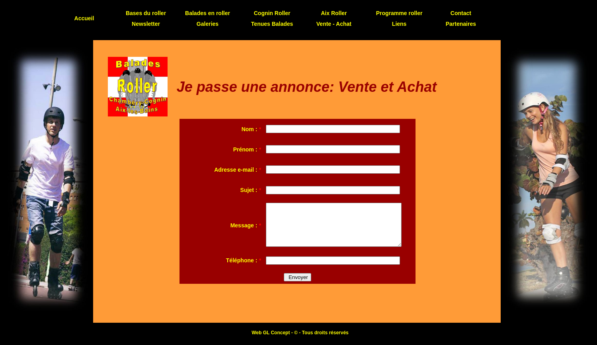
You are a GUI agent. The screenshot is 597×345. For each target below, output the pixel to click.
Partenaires (461, 24)
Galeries (208, 24)
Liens (399, 24)
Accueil (84, 18)
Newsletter (146, 24)
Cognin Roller (272, 13)
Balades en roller (207, 13)
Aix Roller (334, 13)
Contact (461, 13)
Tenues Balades (272, 24)
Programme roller (399, 13)
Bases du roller (146, 13)
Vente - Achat (333, 24)
